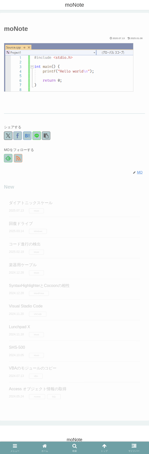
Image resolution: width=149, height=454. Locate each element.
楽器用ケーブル (23, 265)
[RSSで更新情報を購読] (18, 158)
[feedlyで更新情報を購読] (8, 158)
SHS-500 (17, 347)
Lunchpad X (19, 327)
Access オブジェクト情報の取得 (37, 389)
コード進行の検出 (25, 244)
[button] (46, 135)
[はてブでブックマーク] (27, 135)
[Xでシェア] (8, 135)
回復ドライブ (21, 223)
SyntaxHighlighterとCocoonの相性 (39, 285)
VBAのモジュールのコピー (33, 368)
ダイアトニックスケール (31, 203)
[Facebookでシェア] (17, 135)
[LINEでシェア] (36, 135)
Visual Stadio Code (26, 306)
